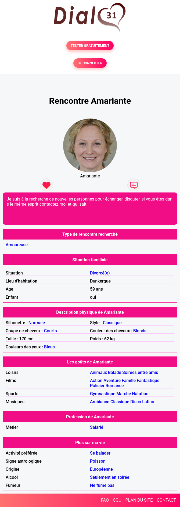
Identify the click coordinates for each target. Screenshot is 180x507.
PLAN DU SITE (139, 500)
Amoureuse (17, 244)
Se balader (100, 453)
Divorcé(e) (100, 273)
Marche (123, 393)
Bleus (49, 346)
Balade (114, 372)
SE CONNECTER (90, 63)
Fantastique (148, 380)
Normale (36, 322)
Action (96, 380)
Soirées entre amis (140, 372)
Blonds (139, 330)
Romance (115, 385)
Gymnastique (102, 393)
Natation (140, 393)
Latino (148, 401)
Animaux (98, 372)
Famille (129, 380)
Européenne (101, 469)
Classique (112, 322)
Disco (135, 401)
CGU (117, 500)
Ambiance (99, 401)
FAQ (105, 500)
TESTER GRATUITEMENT (90, 46)
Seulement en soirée (109, 477)
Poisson (98, 461)
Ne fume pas (102, 485)
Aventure (112, 380)
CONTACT (166, 500)
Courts (50, 330)
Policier (97, 385)
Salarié (96, 427)
